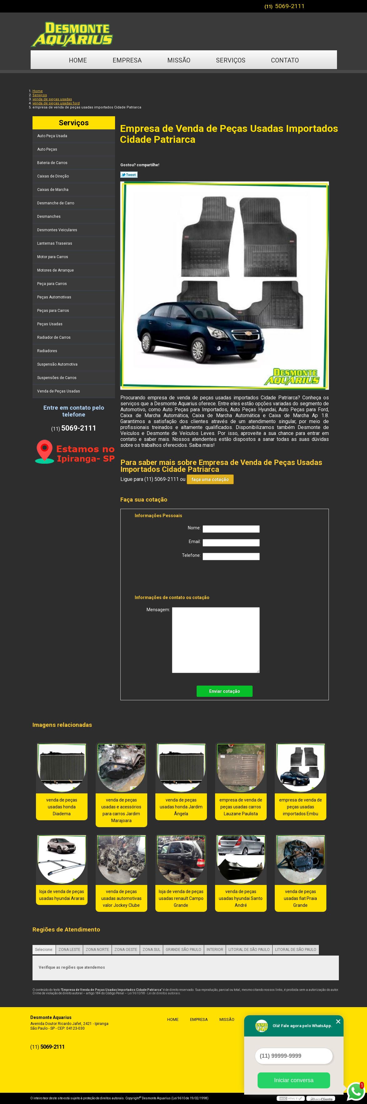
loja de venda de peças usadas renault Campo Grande (181, 898)
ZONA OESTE (125, 949)
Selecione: (44, 949)
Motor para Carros (53, 257)
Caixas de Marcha (53, 189)
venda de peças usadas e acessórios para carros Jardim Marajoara (121, 810)
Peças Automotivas (54, 297)
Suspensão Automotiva (57, 364)
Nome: (224, 529)
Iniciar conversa (294, 1080)
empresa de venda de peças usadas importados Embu (300, 806)
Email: (224, 543)
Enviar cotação (224, 691)
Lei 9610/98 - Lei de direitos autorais (154, 993)
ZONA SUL (151, 949)
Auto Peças (47, 149)
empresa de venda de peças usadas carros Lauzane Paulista (240, 806)
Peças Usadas (50, 324)
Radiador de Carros (54, 337)
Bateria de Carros (52, 163)
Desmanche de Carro (56, 203)
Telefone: (221, 556)
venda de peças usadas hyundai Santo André (241, 898)
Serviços (230, 60)
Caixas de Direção (53, 176)
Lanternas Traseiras (55, 243)
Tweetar (129, 175)
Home (78, 60)
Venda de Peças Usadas (59, 391)
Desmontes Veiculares (57, 230)
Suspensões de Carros (57, 378)
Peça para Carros (52, 284)
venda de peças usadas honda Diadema (61, 806)
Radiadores (47, 351)
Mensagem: (203, 640)
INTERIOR (215, 949)
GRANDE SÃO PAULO (183, 949)
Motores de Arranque (56, 270)
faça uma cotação (210, 479)
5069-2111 (290, 6)
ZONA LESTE (69, 949)
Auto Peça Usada (52, 136)
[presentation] (174, 579)
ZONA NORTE (97, 949)
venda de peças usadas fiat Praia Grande (300, 898)
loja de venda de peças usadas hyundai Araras (61, 895)
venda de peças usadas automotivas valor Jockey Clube (121, 898)
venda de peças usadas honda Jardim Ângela (181, 806)
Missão (178, 60)
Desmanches (49, 216)
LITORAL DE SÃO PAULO (249, 949)
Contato (285, 60)
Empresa (127, 60)
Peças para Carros (53, 310)
